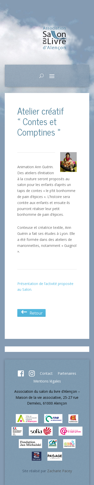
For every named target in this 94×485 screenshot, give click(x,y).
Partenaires (67, 373)
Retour (31, 313)
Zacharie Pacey (59, 470)
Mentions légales (47, 381)
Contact (46, 373)
